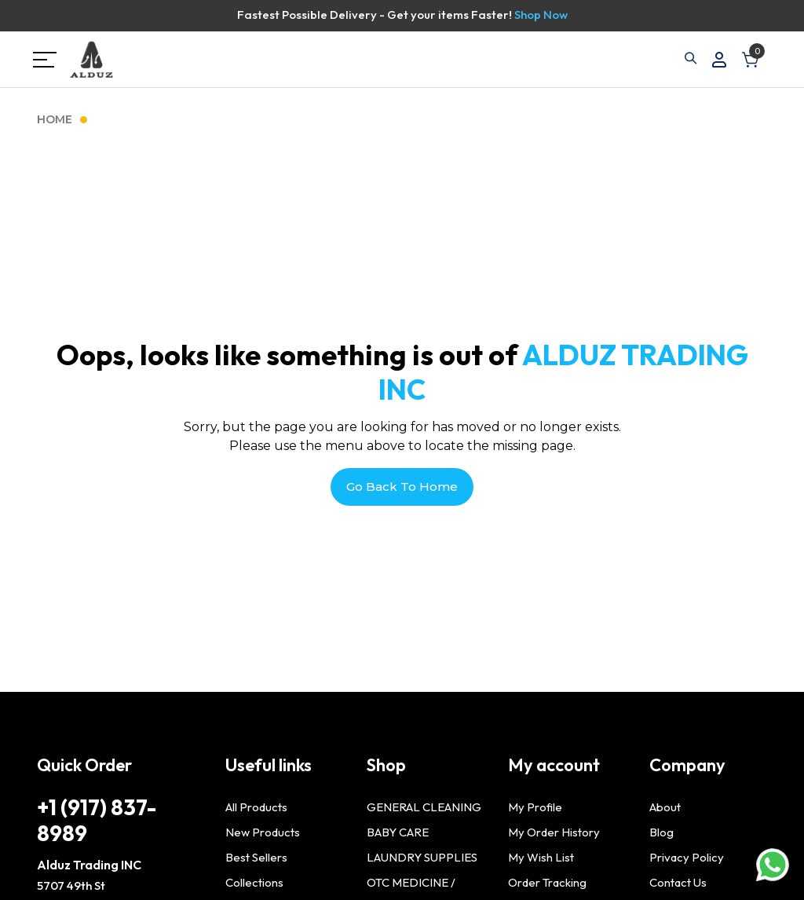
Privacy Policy (686, 857)
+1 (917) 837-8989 (96, 820)
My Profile (535, 806)
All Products (256, 806)
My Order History (554, 832)
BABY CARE (398, 832)
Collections (254, 882)
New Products (262, 832)
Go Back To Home (402, 486)
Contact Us (678, 882)
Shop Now (541, 14)
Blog (661, 832)
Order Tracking (547, 882)
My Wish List (541, 857)
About (665, 806)
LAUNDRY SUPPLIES (422, 857)
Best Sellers (256, 857)
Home (54, 119)
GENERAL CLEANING (424, 806)
